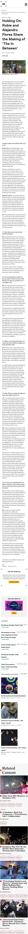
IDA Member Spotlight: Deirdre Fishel (12, 625)
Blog (5, 10)
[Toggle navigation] (26, 4)
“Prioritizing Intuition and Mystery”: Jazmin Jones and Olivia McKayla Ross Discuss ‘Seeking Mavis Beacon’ (14, 885)
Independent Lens (12, 566)
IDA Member (11, 804)
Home (2, 10)
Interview (3, 895)
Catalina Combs (9, 52)
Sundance (4, 566)
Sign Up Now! (14, 582)
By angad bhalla (4, 819)
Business (19, 857)
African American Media (21, 895)
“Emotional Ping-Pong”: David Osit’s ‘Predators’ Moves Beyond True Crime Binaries (14, 922)
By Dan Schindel (4, 928)
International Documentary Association (3, 4)
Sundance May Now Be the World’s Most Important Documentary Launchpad (14, 849)
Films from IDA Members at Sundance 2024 (15, 797)
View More (24, 673)
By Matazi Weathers (5, 892)
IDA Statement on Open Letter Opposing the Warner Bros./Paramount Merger (9, 635)
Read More (5, 627)
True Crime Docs (19, 932)
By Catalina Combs (5, 800)
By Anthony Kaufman (6, 853)
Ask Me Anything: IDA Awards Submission (13, 696)
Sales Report (11, 857)
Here (14, 613)
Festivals (19, 804)
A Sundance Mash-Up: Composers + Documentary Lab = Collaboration (14, 814)
